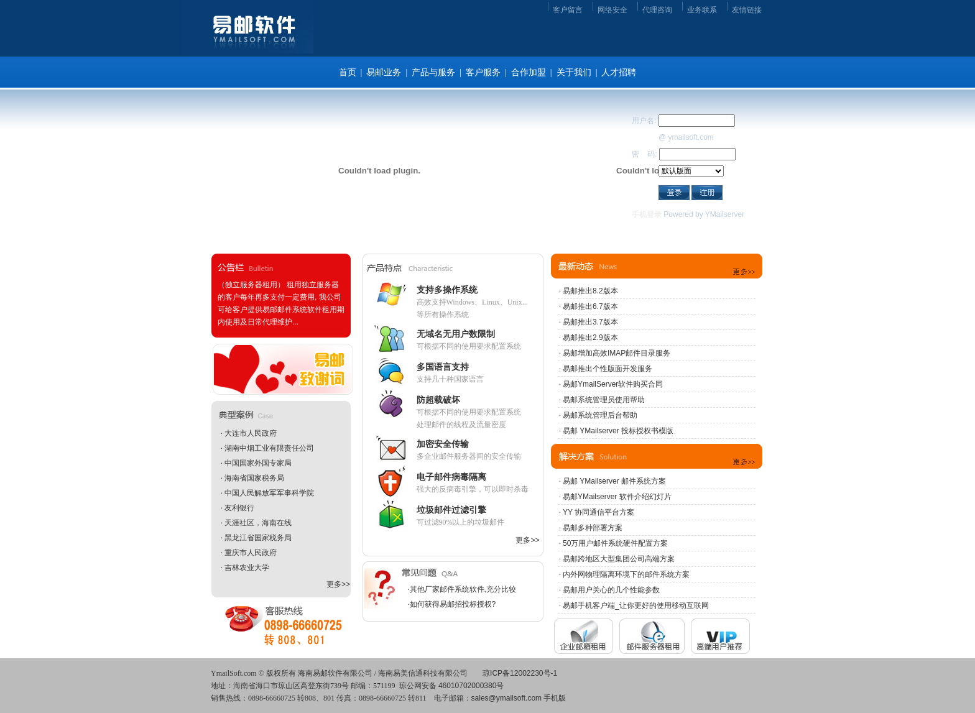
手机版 (554, 698)
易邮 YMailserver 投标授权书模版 (618, 430)
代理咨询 (657, 10)
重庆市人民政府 (250, 552)
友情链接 (747, 10)
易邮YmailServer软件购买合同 (613, 384)
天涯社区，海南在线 (258, 522)
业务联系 (702, 10)
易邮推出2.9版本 (590, 337)
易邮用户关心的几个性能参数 (611, 590)
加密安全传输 (443, 444)
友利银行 (239, 508)
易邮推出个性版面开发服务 (607, 368)
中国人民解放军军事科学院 (269, 493)
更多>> (338, 584)
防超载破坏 (438, 400)
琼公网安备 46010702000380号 (451, 685)
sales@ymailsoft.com (506, 698)
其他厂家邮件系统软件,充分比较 (463, 589)
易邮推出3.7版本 (590, 322)
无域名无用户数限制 (456, 334)
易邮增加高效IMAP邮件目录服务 (616, 353)
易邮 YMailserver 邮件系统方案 (614, 481)
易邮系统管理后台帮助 (600, 415)
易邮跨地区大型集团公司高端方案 (619, 558)
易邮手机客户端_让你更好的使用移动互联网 (636, 605)
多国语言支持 (443, 367)
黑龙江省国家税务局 (258, 537)
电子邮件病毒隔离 (451, 477)
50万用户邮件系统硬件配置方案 (615, 543)
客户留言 (568, 10)
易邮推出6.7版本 (590, 306)
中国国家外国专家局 (258, 463)
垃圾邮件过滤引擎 (451, 510)
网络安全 (612, 10)
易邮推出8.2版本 (590, 291)
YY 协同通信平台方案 (598, 512)
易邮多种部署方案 (592, 527)
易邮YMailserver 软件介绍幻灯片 (617, 496)
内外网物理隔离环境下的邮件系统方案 (626, 574)
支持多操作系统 (447, 290)
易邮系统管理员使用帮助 (604, 399)
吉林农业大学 (246, 567)
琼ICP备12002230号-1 (520, 673)
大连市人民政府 (250, 433)
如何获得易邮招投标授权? (453, 604)
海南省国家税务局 (254, 478)
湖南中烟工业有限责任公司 (269, 448)
